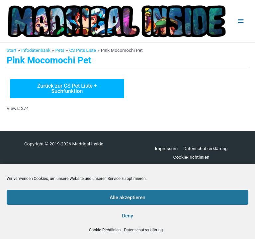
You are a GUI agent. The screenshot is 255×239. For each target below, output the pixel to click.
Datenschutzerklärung (143, 230)
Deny (127, 216)
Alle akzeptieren (127, 197)
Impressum (166, 148)
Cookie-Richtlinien (105, 230)
